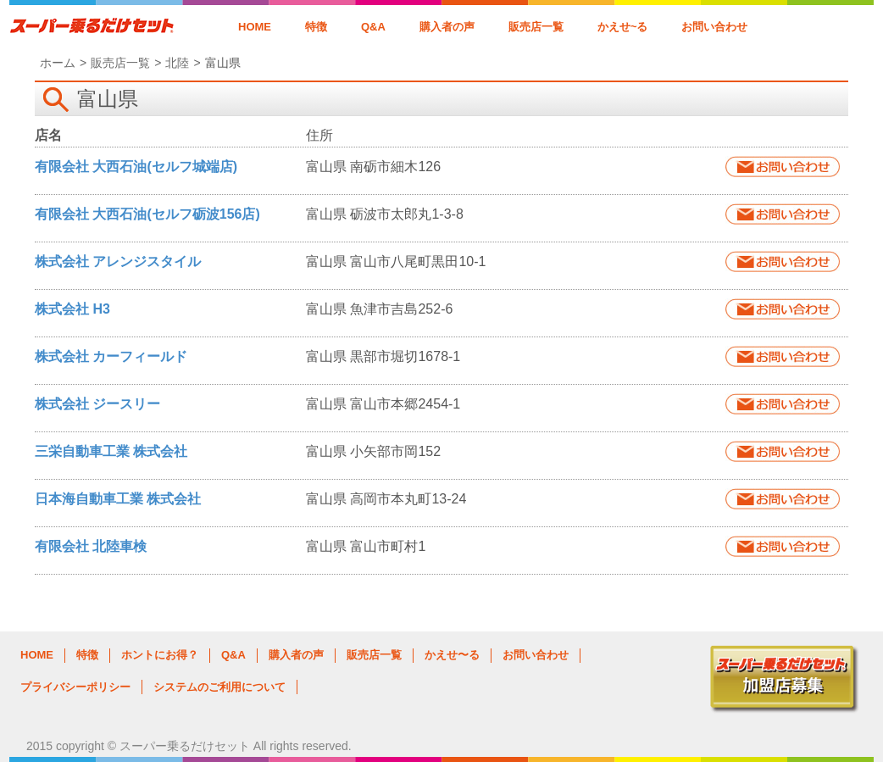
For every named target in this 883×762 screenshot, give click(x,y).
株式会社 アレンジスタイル (118, 261)
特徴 (316, 26)
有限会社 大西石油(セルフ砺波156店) (147, 214)
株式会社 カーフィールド (111, 356)
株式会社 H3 (72, 309)
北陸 (177, 63)
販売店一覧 (536, 26)
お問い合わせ (714, 26)
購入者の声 (447, 26)
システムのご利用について (219, 687)
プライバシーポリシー (75, 687)
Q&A (373, 26)
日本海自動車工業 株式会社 (118, 499)
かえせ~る (622, 26)
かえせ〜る (452, 654)
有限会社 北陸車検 (91, 546)
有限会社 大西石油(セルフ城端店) (136, 166)
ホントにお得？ (159, 654)
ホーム (57, 63)
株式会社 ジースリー (97, 404)
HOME (254, 26)
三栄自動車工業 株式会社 (111, 451)
